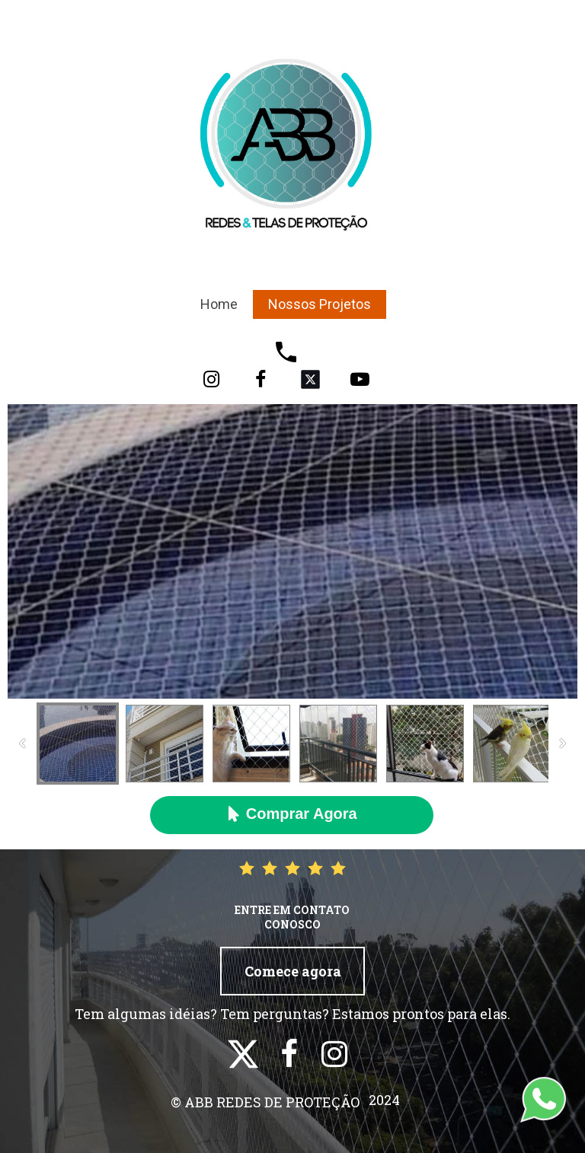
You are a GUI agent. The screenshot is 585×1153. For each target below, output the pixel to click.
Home (219, 304)
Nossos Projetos (319, 304)
